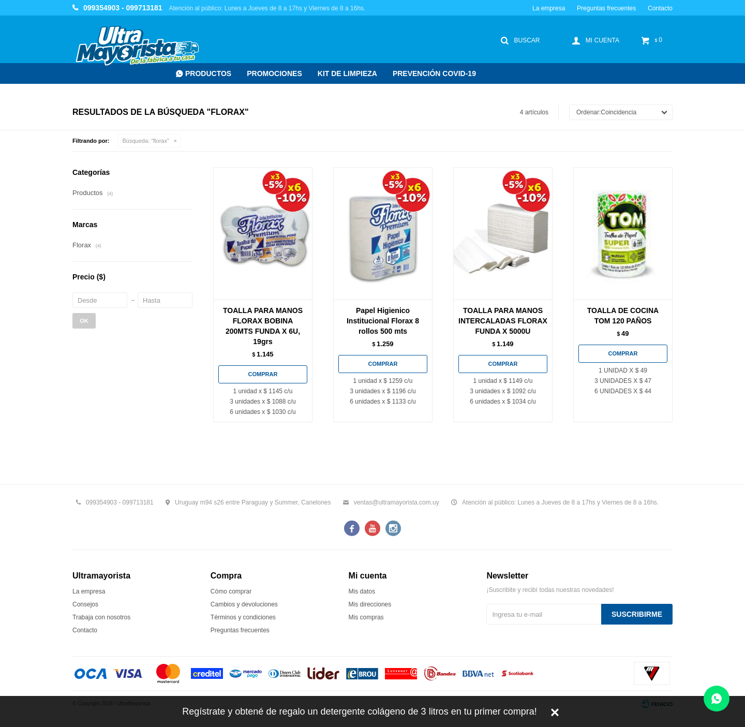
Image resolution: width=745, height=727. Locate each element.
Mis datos (362, 591)
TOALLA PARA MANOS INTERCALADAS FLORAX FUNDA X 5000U (502, 320)
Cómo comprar (231, 591)
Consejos (85, 604)
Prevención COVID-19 (434, 73)
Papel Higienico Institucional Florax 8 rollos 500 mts (383, 320)
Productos (208, 73)
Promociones (274, 73)
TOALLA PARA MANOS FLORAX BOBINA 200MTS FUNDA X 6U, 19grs (263, 326)
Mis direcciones (370, 604)
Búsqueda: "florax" (146, 141)
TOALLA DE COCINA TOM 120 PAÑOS (623, 315)
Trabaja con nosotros (101, 617)
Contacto (660, 8)
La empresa (548, 8)
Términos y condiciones (243, 617)
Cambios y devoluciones (244, 604)
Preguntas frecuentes (606, 8)
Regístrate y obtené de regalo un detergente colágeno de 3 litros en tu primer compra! (359, 711)
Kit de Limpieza (347, 73)
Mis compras (366, 617)
